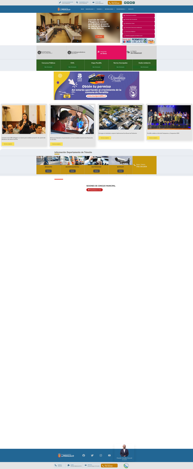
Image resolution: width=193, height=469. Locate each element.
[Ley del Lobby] (93, 2)
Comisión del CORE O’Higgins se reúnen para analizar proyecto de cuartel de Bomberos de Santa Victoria (23, 138)
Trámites (100, 9)
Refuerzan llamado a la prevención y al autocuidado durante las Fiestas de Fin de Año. (71, 138)
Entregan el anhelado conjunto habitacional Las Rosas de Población (118, 133)
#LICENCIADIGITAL (72, 167)
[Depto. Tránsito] (135, 165)
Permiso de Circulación (131, 19)
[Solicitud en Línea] (124, 23)
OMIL (72, 63)
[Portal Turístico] (39, 52)
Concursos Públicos (130, 31)
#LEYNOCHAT (96, 167)
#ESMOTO (48, 167)
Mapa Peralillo (96, 63)
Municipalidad (90, 9)
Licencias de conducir (130, 15)
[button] (90, 9)
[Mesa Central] (110, 3)
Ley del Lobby (98, 2)
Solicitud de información (67, 2)
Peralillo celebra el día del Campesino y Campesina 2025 (163, 133)
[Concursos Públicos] (124, 31)
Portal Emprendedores (78, 52)
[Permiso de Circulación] (124, 19)
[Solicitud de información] (60, 2)
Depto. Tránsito (140, 164)
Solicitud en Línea (129, 23)
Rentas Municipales (121, 63)
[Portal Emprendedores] (69, 52)
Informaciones (110, 9)
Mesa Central (114, 2)
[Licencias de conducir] (124, 15)
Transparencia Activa (83, 2)
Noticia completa (8, 144)
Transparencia (121, 9)
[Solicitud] (99, 52)
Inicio (82, 9)
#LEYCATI (120, 167)
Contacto (130, 9)
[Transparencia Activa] (77, 2)
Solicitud (103, 52)
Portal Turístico (45, 52)
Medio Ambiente (144, 63)
